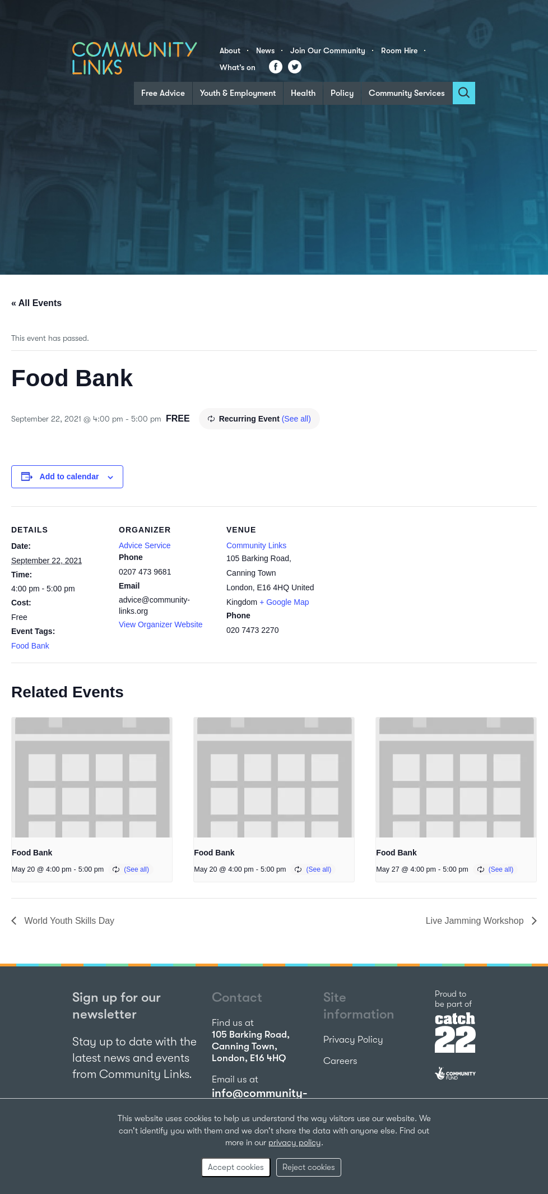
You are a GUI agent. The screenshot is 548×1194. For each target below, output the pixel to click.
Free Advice (163, 93)
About (230, 50)
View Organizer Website (161, 624)
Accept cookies (236, 1167)
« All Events (36, 303)
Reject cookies (308, 1167)
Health (303, 93)
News (265, 50)
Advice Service (145, 545)
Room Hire (399, 50)
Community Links (256, 545)
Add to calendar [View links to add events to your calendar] (69, 476)
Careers (340, 1061)
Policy (342, 93)
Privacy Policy (353, 1039)
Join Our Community (327, 50)
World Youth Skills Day (68, 920)
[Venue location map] (393, 583)
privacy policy (294, 1142)
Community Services (407, 93)
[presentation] (92, 777)
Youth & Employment (238, 93)
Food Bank (30, 645)
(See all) (296, 418)
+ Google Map (284, 602)
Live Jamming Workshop (476, 920)
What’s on (238, 67)
